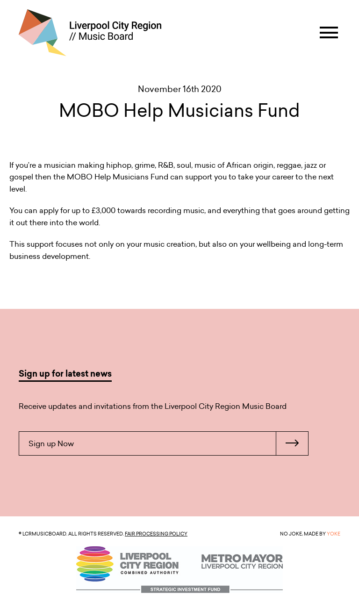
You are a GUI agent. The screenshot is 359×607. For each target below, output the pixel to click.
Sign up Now (168, 443)
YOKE (333, 533)
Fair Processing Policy (156, 533)
